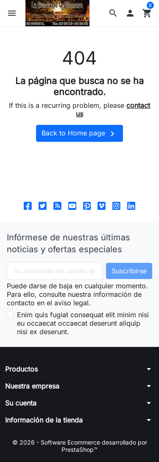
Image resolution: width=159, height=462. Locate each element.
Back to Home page (79, 134)
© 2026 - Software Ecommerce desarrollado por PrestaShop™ (79, 446)
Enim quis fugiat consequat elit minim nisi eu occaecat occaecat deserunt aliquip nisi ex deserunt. (83, 323)
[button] (113, 13)
